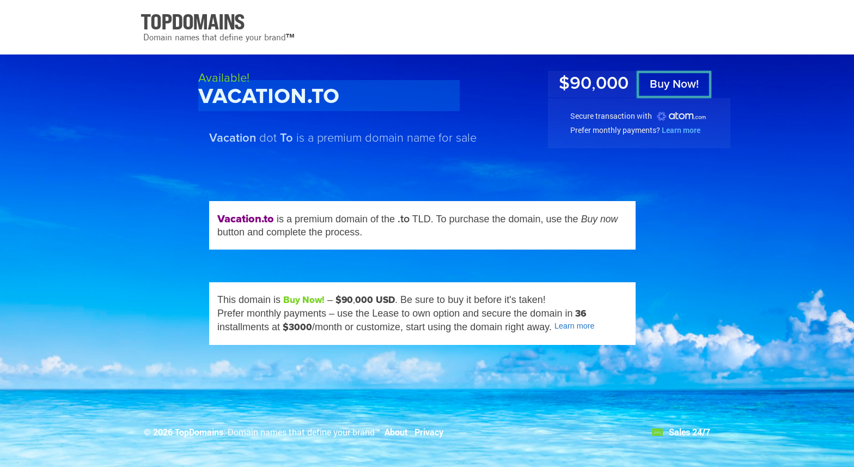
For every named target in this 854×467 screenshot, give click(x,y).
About (396, 432)
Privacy (428, 432)
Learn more (681, 130)
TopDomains (199, 432)
